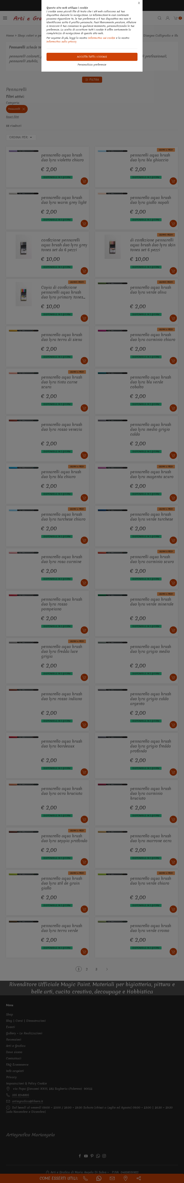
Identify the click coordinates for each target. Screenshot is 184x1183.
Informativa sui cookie (101, 38)
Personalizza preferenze (92, 64)
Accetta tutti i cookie (92, 56)
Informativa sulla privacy (62, 41)
